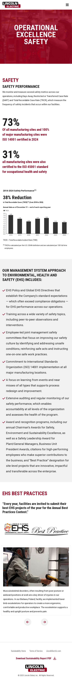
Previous (27, 622)
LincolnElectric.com (53, 651)
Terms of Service (36, 651)
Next (44, 622)
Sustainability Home (18, 651)
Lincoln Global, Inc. (31, 675)
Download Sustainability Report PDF (33, 658)
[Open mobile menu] (67, 5)
